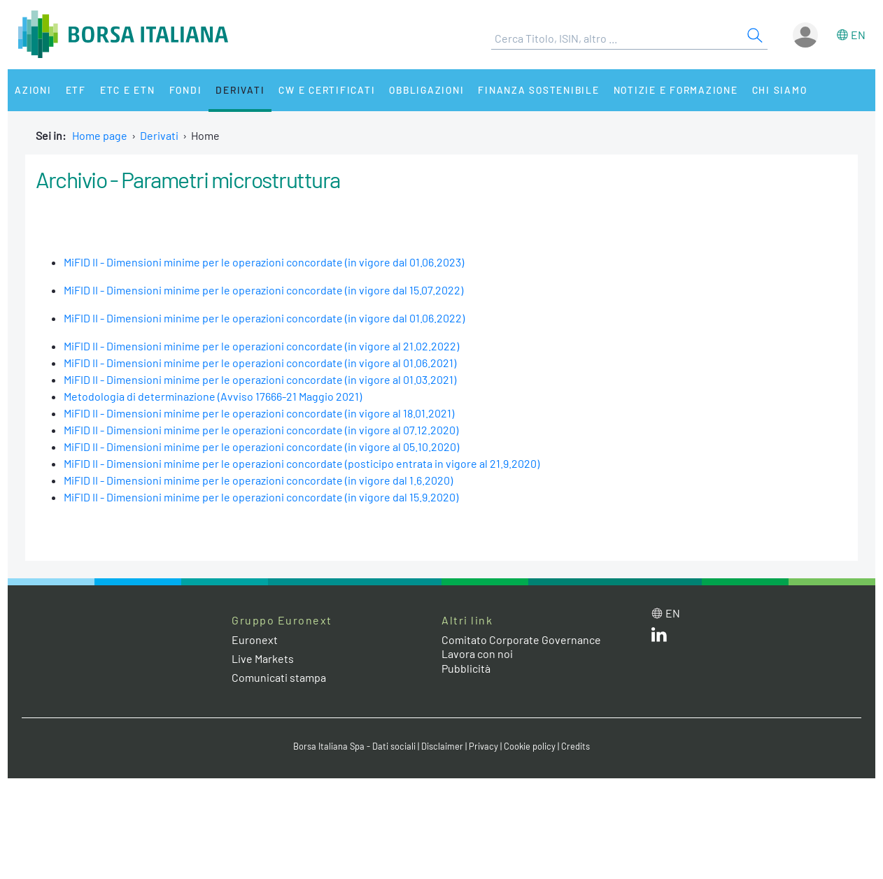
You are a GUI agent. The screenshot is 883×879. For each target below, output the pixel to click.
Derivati (240, 90)
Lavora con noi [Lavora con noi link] (477, 653)
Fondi (185, 90)
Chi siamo (779, 90)
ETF (76, 90)
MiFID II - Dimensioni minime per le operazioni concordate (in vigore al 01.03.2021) (260, 379)
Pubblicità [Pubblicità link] (466, 668)
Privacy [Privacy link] (483, 746)
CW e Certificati (326, 90)
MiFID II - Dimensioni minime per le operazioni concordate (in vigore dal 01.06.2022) (264, 317)
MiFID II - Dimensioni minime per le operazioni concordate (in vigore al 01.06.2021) (260, 362)
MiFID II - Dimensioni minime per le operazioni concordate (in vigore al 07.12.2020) (261, 429)
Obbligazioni (426, 90)
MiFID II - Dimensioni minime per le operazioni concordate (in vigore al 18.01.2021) (259, 413)
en (858, 34)
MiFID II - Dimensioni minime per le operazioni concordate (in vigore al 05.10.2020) (261, 446)
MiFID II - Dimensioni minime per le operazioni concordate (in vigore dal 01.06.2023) (264, 262)
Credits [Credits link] (575, 746)
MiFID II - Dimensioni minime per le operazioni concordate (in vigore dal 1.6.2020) (258, 480)
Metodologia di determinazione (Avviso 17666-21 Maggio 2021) (213, 396)
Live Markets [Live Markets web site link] (263, 658)
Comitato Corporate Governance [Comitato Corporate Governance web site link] (521, 639)
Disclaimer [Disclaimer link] (442, 746)
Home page (99, 135)
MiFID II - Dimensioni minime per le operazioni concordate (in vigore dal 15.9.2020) (261, 496)
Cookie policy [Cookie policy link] (530, 746)
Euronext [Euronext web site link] (255, 639)
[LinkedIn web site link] (659, 637)
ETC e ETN (127, 90)
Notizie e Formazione (676, 90)
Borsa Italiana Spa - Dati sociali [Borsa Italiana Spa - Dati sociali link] (354, 746)
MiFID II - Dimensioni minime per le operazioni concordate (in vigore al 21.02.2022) (261, 345)
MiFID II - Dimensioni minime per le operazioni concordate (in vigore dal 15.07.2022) (263, 289)
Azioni (33, 90)
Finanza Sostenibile (538, 90)
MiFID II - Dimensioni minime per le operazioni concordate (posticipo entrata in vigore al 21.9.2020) (301, 463)
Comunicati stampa (279, 677)
